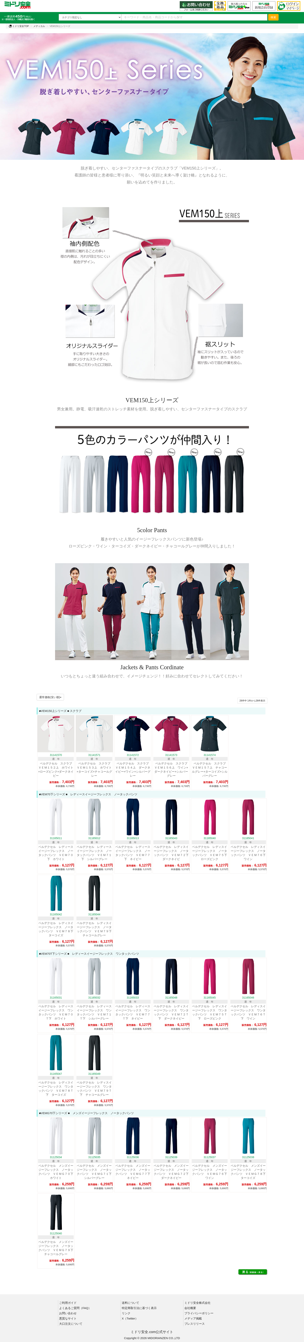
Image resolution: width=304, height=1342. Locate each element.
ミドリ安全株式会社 (197, 1302)
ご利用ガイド (68, 1302)
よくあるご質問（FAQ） (75, 1308)
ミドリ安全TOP (19, 26)
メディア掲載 (193, 1318)
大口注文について (70, 1323)
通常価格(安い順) (50, 697)
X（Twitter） (130, 1318)
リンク (126, 1313)
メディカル (39, 26)
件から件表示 (252, 700)
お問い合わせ (68, 1313)
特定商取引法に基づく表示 (139, 1308)
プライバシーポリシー (198, 1313)
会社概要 (190, 1308)
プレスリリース (194, 1323)
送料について (130, 1302)
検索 (273, 17)
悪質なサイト (68, 1318)
